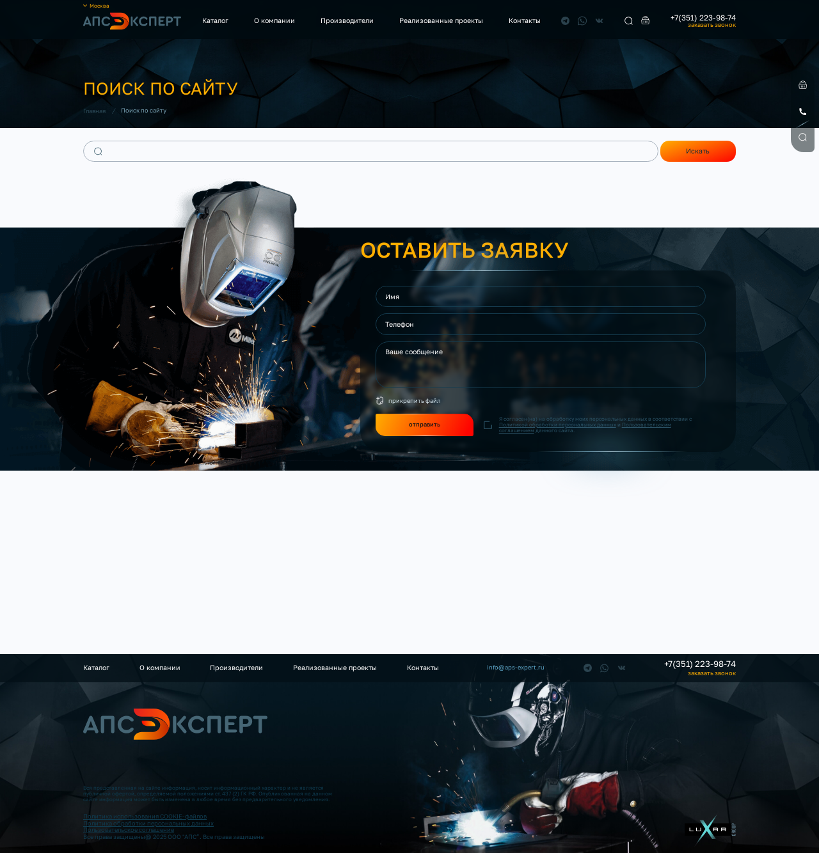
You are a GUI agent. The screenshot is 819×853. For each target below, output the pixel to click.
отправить (424, 424)
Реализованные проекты (441, 20)
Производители (347, 20)
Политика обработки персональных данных (148, 823)
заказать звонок (712, 24)
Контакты (525, 20)
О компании (274, 20)
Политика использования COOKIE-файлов (145, 816)
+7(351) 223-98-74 (703, 18)
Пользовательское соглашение (128, 829)
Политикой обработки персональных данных (557, 424)
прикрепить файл (414, 400)
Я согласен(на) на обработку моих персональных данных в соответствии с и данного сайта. (595, 425)
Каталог (215, 20)
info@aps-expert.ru (516, 667)
